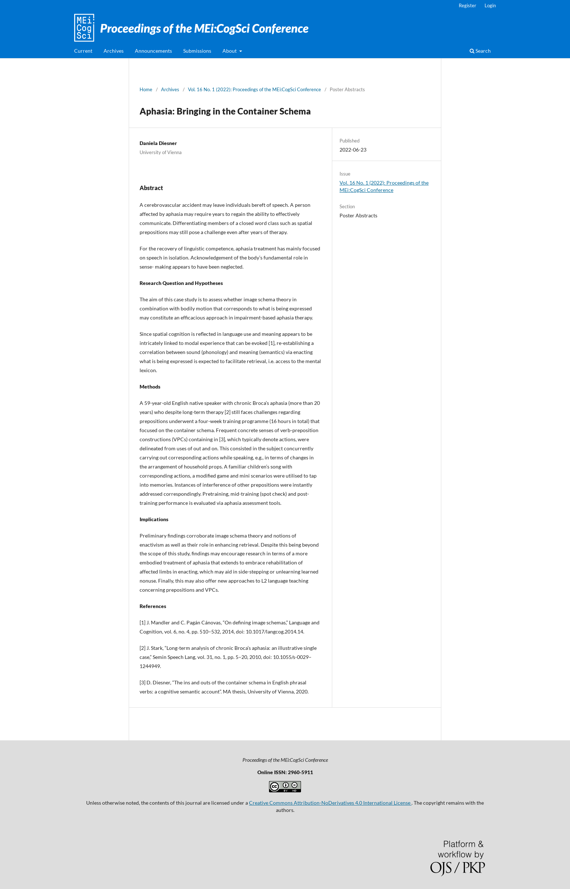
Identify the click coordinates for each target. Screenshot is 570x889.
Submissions (197, 51)
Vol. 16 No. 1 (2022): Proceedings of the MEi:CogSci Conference (254, 89)
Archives (114, 51)
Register (467, 5)
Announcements (153, 51)
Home (146, 89)
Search (480, 51)
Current (83, 51)
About (230, 51)
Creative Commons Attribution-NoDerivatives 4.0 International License (330, 803)
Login (490, 5)
